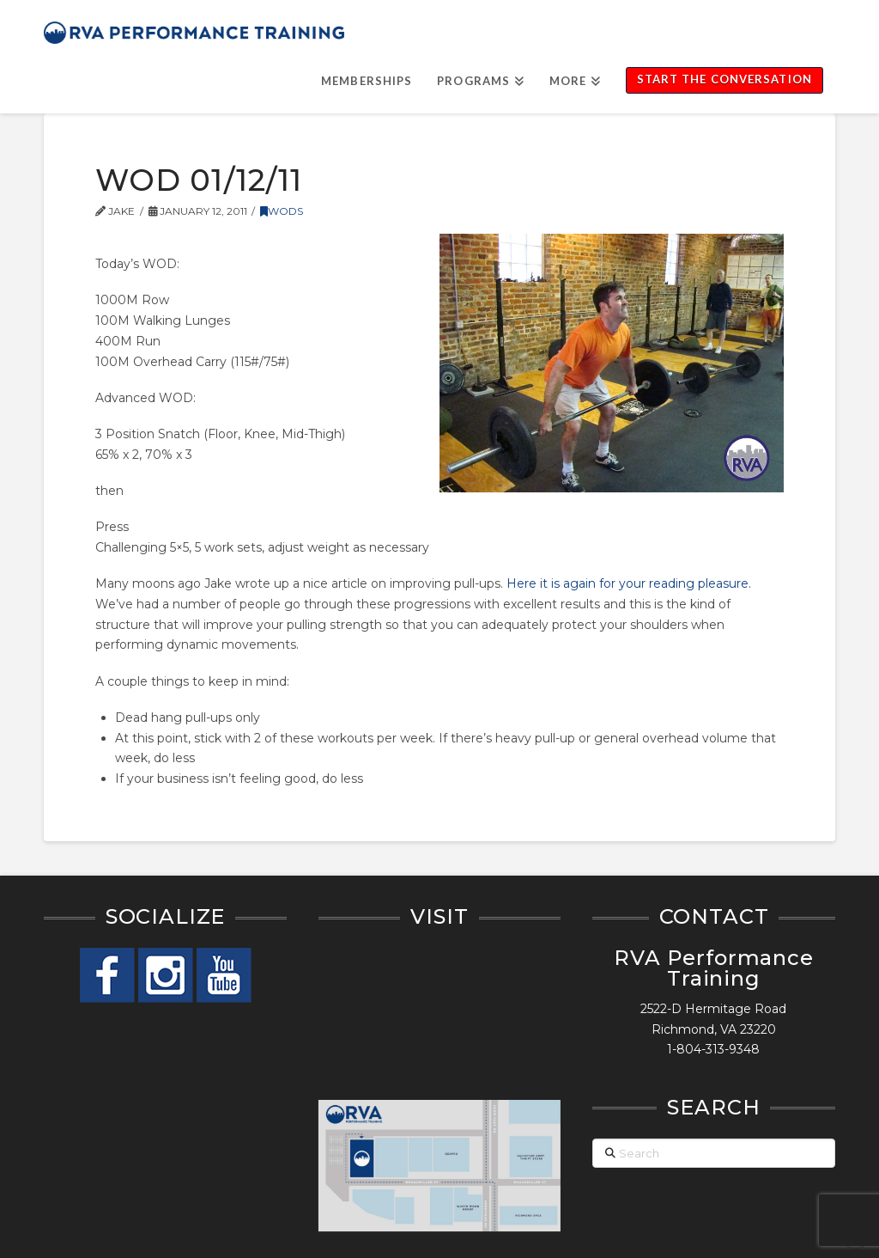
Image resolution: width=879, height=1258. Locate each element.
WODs (281, 211)
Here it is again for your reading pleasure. (628, 583)
